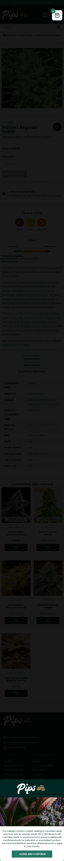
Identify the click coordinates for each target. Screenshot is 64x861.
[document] (32, 430)
